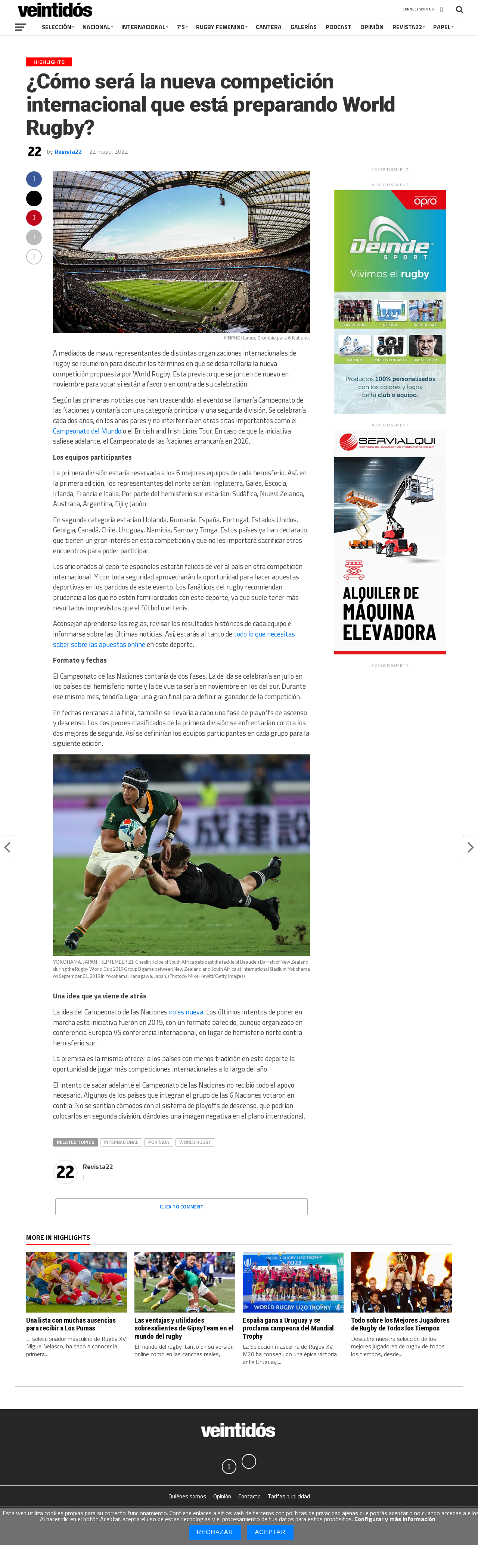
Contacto (249, 1496)
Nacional (96, 26)
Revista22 (407, 26)
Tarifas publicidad (289, 1496)
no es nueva (186, 1012)
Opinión (372, 26)
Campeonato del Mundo (87, 431)
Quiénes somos (187, 1496)
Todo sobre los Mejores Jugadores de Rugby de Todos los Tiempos (400, 1324)
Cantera (269, 26)
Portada (158, 1142)
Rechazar (215, 1532)
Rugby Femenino (220, 26)
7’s (181, 26)
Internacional (143, 26)
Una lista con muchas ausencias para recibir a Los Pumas (70, 1324)
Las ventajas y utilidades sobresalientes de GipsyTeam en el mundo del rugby (183, 1328)
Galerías (304, 26)
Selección (56, 26)
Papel (442, 26)
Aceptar (270, 1532)
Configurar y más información (394, 1518)
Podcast (338, 26)
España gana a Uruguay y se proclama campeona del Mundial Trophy (288, 1328)
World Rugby (195, 1142)
